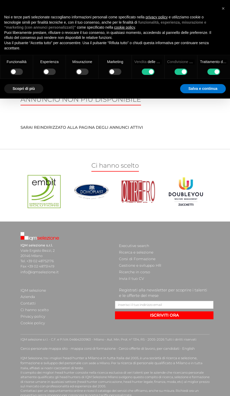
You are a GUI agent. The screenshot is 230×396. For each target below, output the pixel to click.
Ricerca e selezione (135, 250)
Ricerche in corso (133, 266)
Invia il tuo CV (130, 271)
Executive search (133, 245)
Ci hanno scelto (33, 298)
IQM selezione (32, 282)
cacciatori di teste (34, 351)
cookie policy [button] (124, 27)
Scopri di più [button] (24, 88)
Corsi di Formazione (135, 256)
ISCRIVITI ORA (164, 307)
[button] (223, 8)
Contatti (27, 292)
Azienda (27, 287)
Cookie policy (31, 308)
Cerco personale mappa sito (42, 333)
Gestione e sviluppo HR (138, 261)
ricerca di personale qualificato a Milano (124, 346)
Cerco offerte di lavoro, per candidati (139, 333)
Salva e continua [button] (203, 88)
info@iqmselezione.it (38, 271)
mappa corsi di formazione (87, 333)
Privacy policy (31, 303)
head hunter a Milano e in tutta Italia (91, 342)
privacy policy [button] (157, 17)
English (176, 333)
